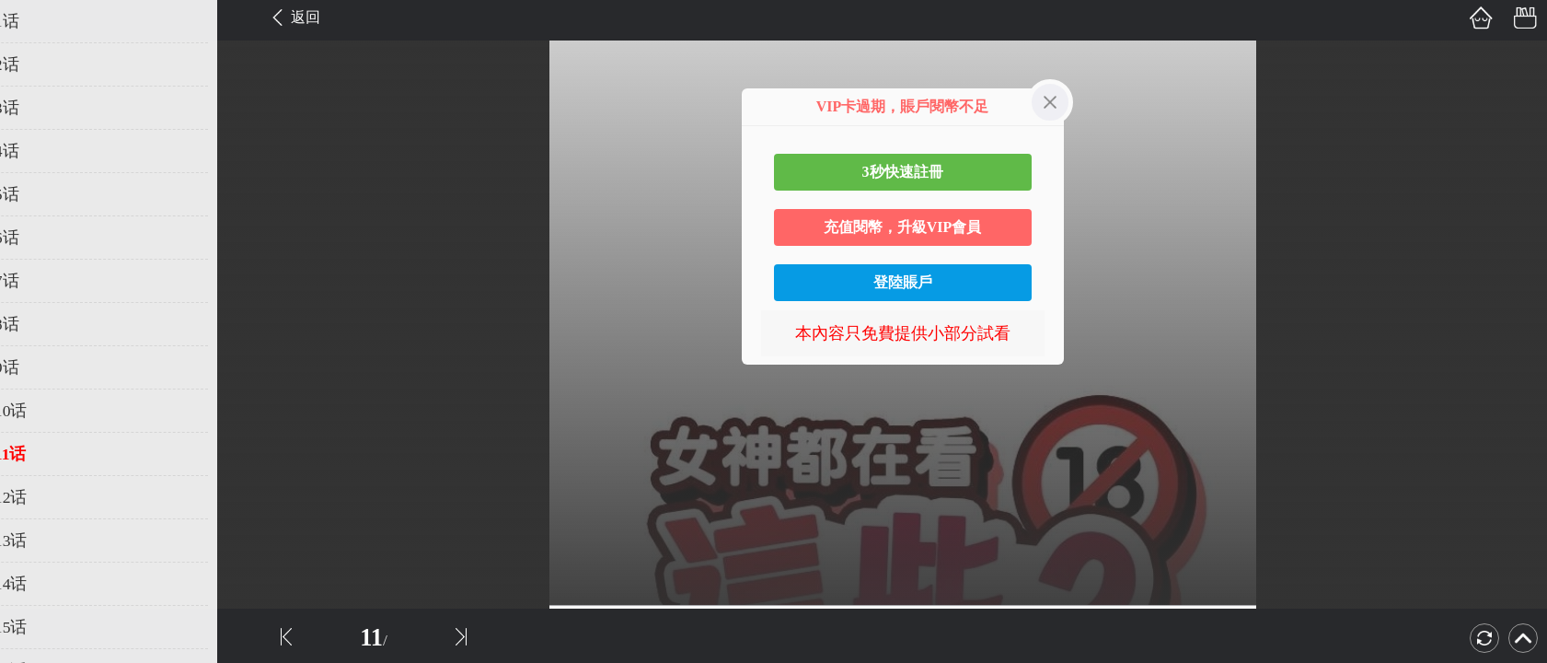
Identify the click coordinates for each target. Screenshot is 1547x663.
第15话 (43, 627)
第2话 (39, 64)
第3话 (39, 108)
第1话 (39, 21)
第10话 (43, 410)
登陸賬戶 (902, 282)
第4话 (39, 151)
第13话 (43, 540)
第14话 (43, 584)
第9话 (39, 367)
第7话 (39, 281)
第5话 (39, 194)
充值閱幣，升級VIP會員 (903, 227)
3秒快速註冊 (902, 172)
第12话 (43, 497)
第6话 (39, 237)
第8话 (39, 324)
